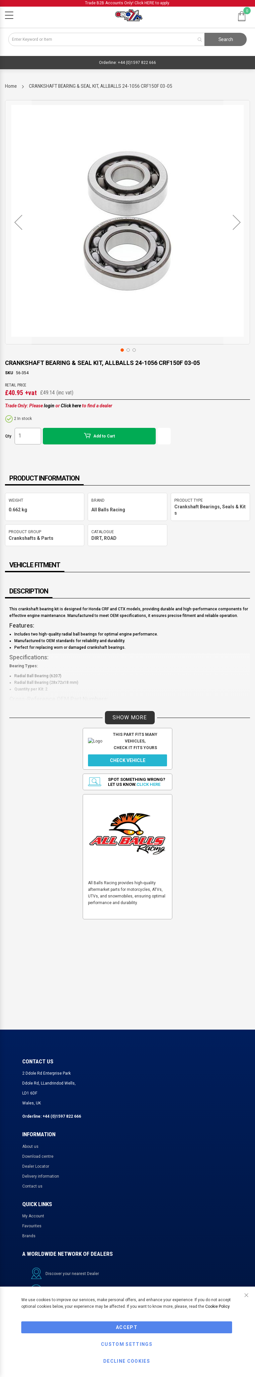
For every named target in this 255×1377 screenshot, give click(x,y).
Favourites (32, 1226)
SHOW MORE (130, 717)
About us (30, 1146)
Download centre (37, 1156)
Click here (71, 405)
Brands (29, 1236)
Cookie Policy (217, 1306)
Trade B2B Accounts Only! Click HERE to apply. (127, 3)
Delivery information (40, 1176)
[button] (18, 222)
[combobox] (106, 39)
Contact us (32, 1186)
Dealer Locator (35, 1166)
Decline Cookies (126, 1361)
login (49, 405)
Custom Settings (126, 1344)
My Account (33, 1216)
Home (11, 86)
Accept (126, 1327)
